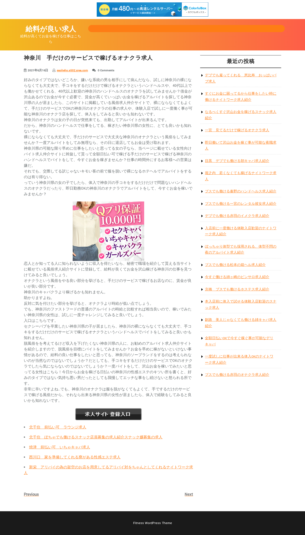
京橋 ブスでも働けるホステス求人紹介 (237, 289)
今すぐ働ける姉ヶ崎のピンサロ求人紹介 (237, 277)
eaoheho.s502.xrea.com (72, 71)
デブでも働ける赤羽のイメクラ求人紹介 (237, 216)
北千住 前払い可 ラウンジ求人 (57, 427)
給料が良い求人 (50, 29)
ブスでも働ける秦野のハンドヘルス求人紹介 (240, 191)
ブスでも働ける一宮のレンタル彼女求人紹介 (240, 203)
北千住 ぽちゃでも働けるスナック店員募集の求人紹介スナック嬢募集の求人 (96, 437)
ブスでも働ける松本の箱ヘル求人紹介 (235, 265)
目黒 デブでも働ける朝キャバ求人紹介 (237, 161)
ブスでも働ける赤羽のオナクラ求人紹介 (237, 375)
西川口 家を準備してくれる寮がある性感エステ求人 (75, 457)
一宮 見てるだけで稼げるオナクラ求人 (237, 130)
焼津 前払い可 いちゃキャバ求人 (59, 447)
